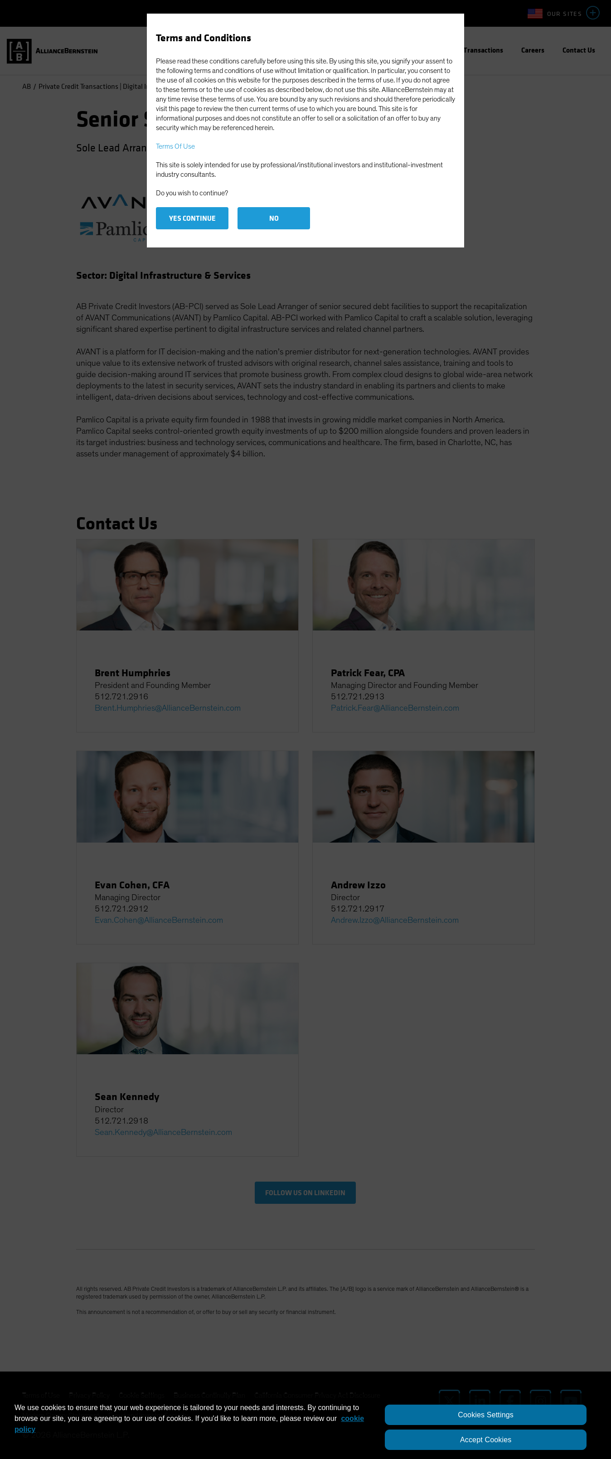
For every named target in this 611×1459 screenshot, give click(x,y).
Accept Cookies (485, 1440)
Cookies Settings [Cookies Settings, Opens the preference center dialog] (486, 1415)
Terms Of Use (175, 146)
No (274, 218)
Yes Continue (192, 218)
